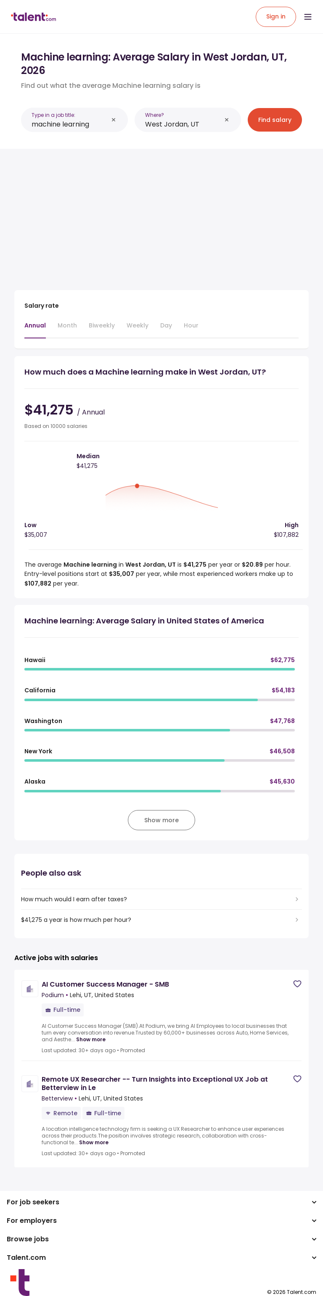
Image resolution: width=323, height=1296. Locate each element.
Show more (91, 1039)
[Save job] (297, 983)
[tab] (35, 329)
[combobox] (70, 124)
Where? (154, 115)
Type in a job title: (53, 115)
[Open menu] (308, 17)
